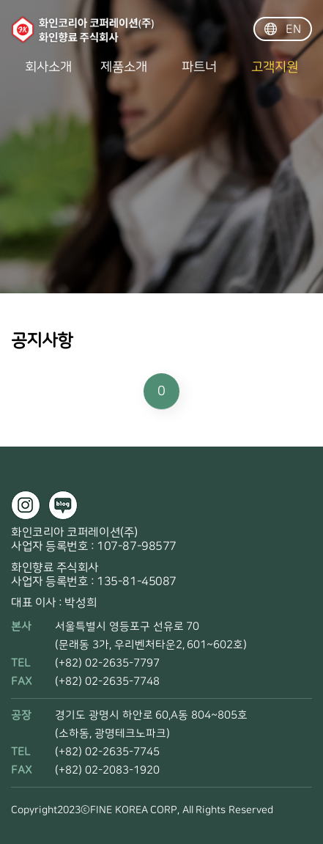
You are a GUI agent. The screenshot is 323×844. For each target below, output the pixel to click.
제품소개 (123, 67)
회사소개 (48, 67)
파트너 (199, 67)
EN (283, 29)
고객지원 (274, 67)
